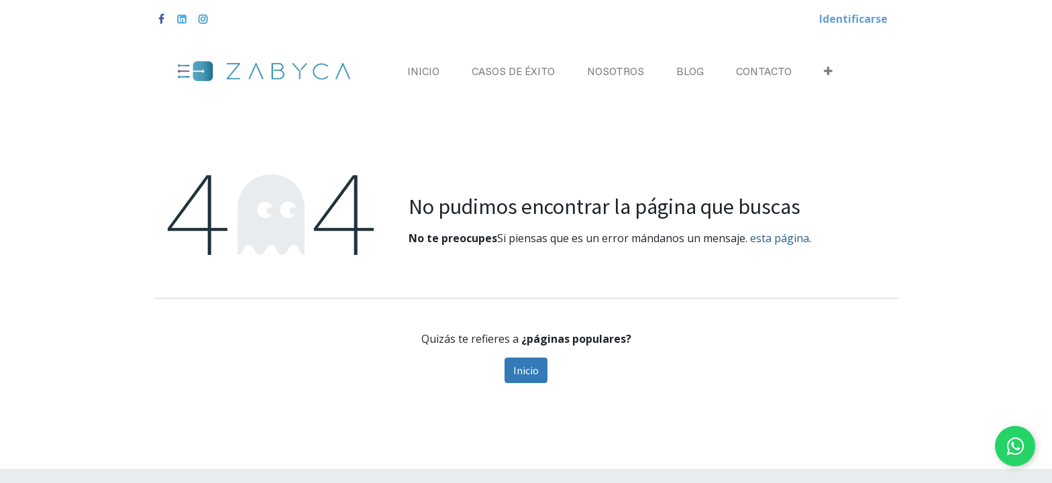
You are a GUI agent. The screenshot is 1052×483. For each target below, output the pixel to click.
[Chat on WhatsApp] (1015, 446)
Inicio (526, 370)
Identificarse (853, 18)
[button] (828, 71)
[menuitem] (423, 71)
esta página (779, 238)
